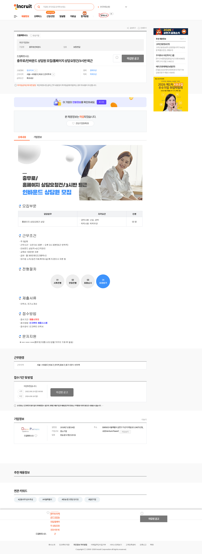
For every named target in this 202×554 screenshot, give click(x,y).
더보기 (144, 419)
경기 (71, 365)
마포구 (51, 365)
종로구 (62, 365)
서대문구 (45, 365)
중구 (67, 365)
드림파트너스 (22, 35)
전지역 (56, 365)
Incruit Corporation (103, 549)
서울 (38, 365)
